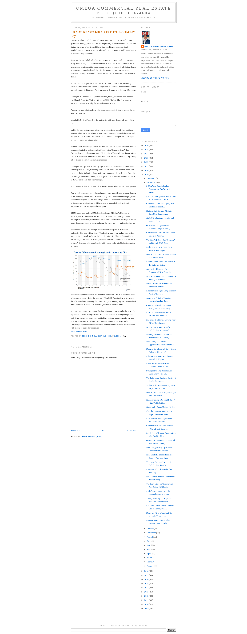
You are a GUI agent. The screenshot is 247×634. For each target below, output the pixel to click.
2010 (146, 604)
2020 (146, 170)
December (151, 178)
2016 (146, 579)
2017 (146, 575)
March (150, 557)
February (151, 562)
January (150, 566)
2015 (146, 583)
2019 (146, 174)
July (149, 541)
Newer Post (75, 430)
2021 (146, 166)
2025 (146, 149)
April (149, 553)
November (151, 182)
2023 (146, 158)
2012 (146, 596)
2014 (146, 587)
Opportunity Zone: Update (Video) (160, 407)
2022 (146, 162)
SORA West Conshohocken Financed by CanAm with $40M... (158, 189)
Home (104, 430)
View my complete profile (155, 78)
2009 (146, 608)
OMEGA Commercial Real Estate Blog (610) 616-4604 (123, 10)
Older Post (131, 430)
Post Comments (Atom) (92, 436)
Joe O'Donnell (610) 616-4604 (159, 46)
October (150, 528)
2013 (146, 592)
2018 (146, 571)
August (150, 537)
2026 (146, 145)
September (151, 532)
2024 (146, 154)
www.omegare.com (79, 331)
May (149, 549)
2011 (146, 600)
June (149, 545)
